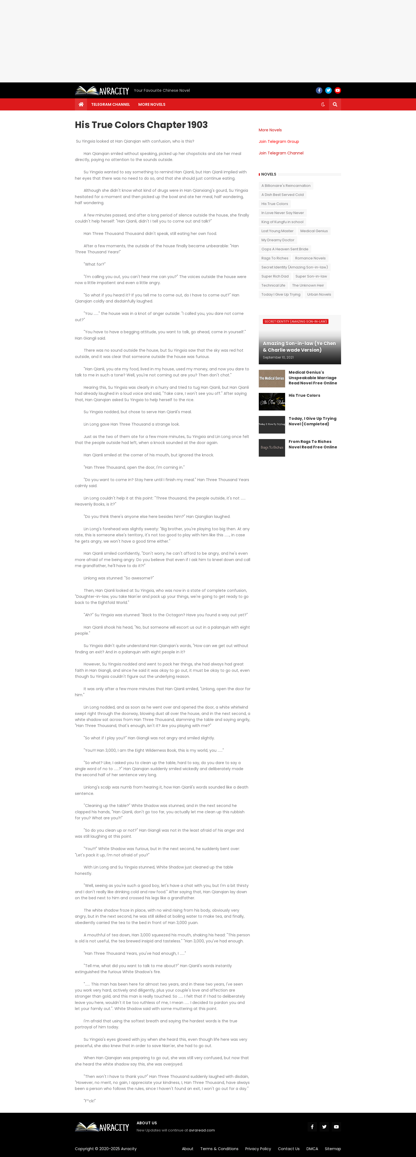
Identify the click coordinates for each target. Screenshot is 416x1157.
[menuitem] (81, 104)
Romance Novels (310, 258)
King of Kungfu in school (282, 221)
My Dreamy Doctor (278, 240)
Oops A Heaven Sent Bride (285, 249)
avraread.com (202, 1130)
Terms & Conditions (219, 1149)
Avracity (129, 1149)
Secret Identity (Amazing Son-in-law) (295, 267)
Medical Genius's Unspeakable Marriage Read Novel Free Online (313, 378)
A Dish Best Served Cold (283, 194)
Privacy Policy (258, 1149)
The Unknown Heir (308, 285)
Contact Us (289, 1149)
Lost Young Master (278, 231)
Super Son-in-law (311, 276)
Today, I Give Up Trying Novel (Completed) (312, 421)
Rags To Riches (275, 258)
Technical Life (273, 285)
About (187, 1149)
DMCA (312, 1149)
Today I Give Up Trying (281, 294)
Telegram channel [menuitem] (110, 104)
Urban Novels (319, 294)
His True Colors (275, 203)
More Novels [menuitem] (151, 104)
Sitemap (333, 1149)
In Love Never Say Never (283, 212)
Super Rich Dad (275, 276)
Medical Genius (314, 231)
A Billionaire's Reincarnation (286, 185)
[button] (323, 104)
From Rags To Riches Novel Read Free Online (313, 444)
